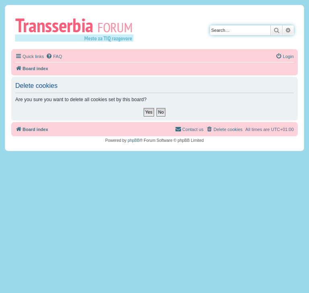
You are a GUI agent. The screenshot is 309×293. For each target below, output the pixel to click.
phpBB (134, 140)
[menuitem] (54, 56)
